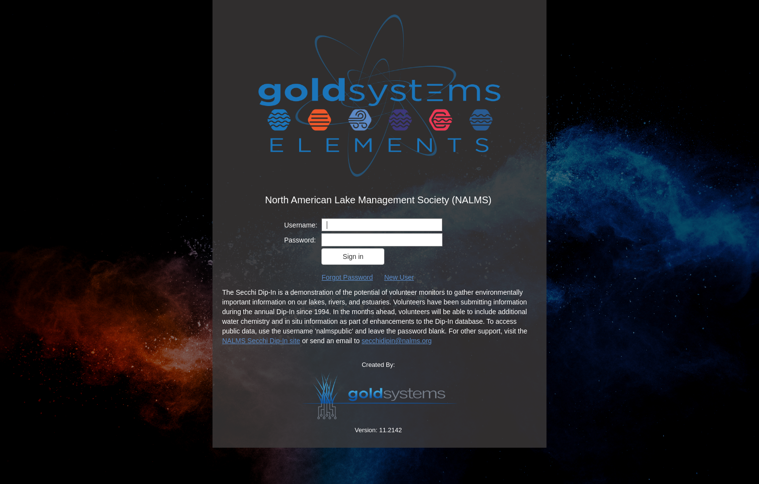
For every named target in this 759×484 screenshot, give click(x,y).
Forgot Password (347, 277)
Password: (300, 240)
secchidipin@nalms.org (397, 341)
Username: (300, 225)
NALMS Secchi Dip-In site (261, 341)
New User (399, 277)
